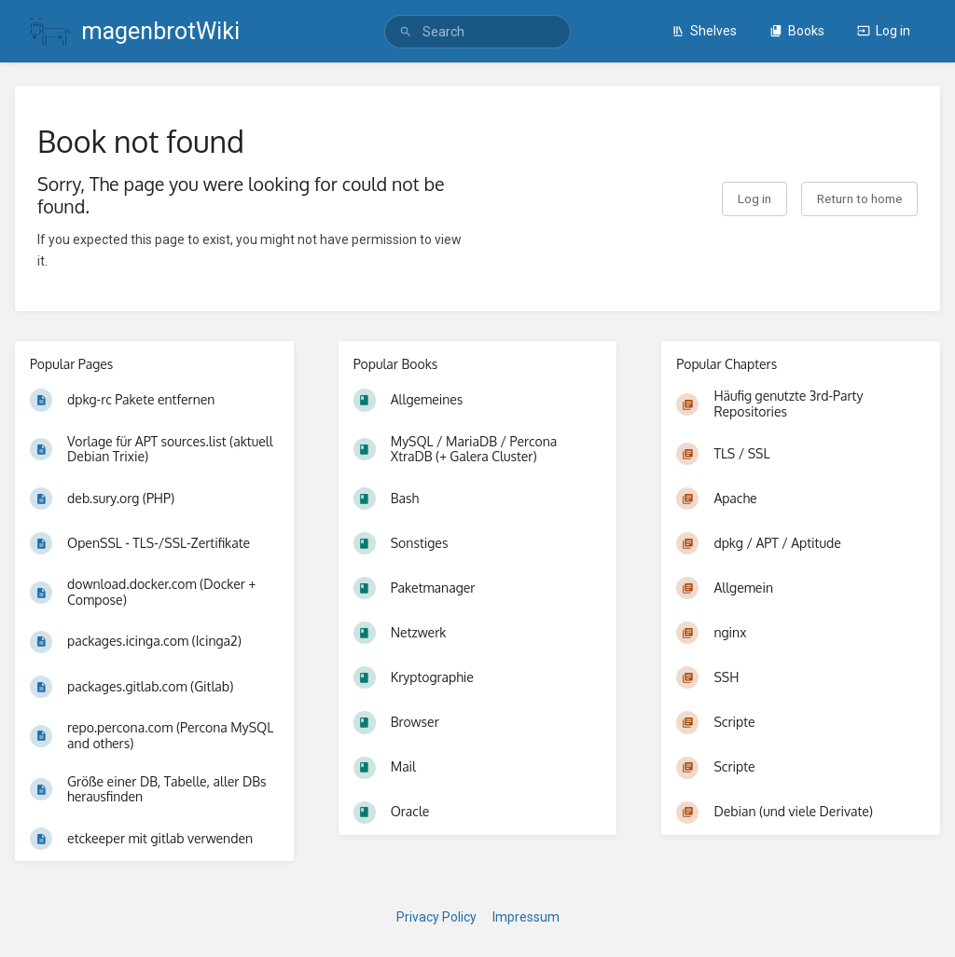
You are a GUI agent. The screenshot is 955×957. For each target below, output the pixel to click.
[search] (477, 31)
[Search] (405, 32)
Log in (883, 30)
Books (796, 30)
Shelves (704, 30)
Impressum (526, 916)
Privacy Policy (436, 916)
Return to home (859, 198)
